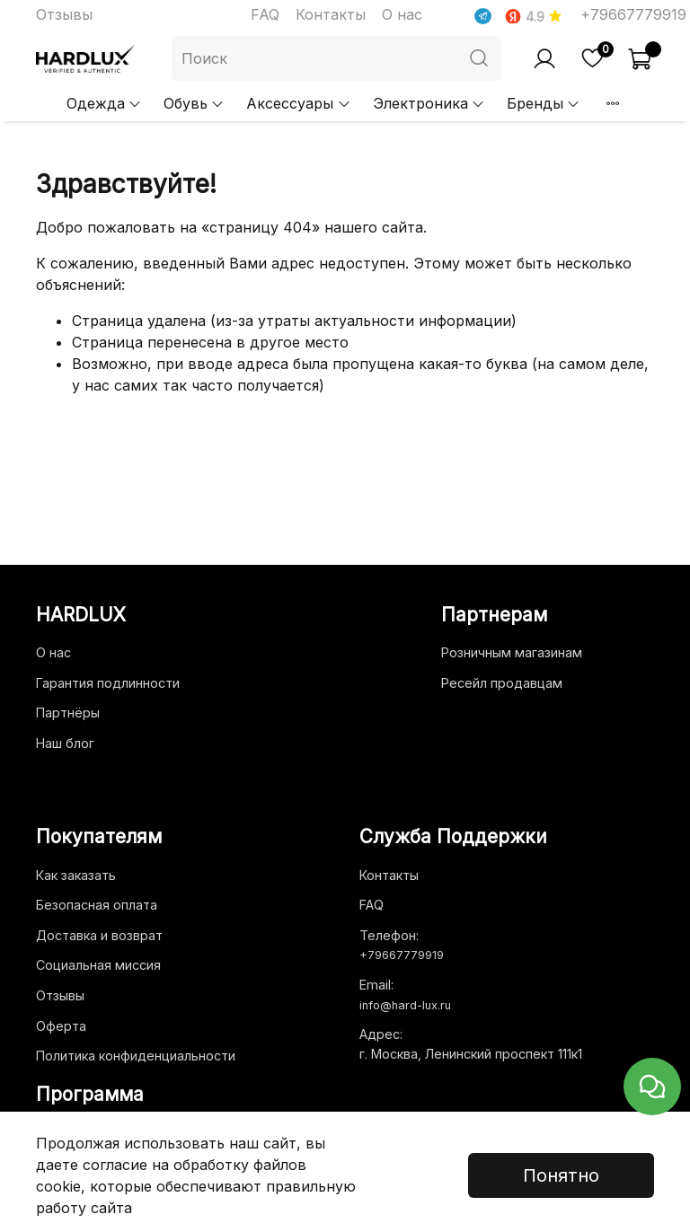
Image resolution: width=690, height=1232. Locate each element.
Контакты (331, 14)
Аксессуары (298, 103)
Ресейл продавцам (501, 683)
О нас (402, 14)
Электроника (429, 103)
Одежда (104, 103)
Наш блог (65, 743)
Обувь (194, 103)
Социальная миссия (98, 964)
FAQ (265, 14)
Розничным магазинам (511, 652)
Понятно (561, 1175)
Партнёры (68, 712)
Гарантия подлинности (108, 683)
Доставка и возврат (99, 935)
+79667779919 (633, 14)
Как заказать (76, 875)
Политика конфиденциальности (135, 1055)
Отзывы (64, 14)
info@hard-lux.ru (405, 1005)
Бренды (543, 103)
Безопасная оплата (96, 904)
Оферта (61, 1026)
